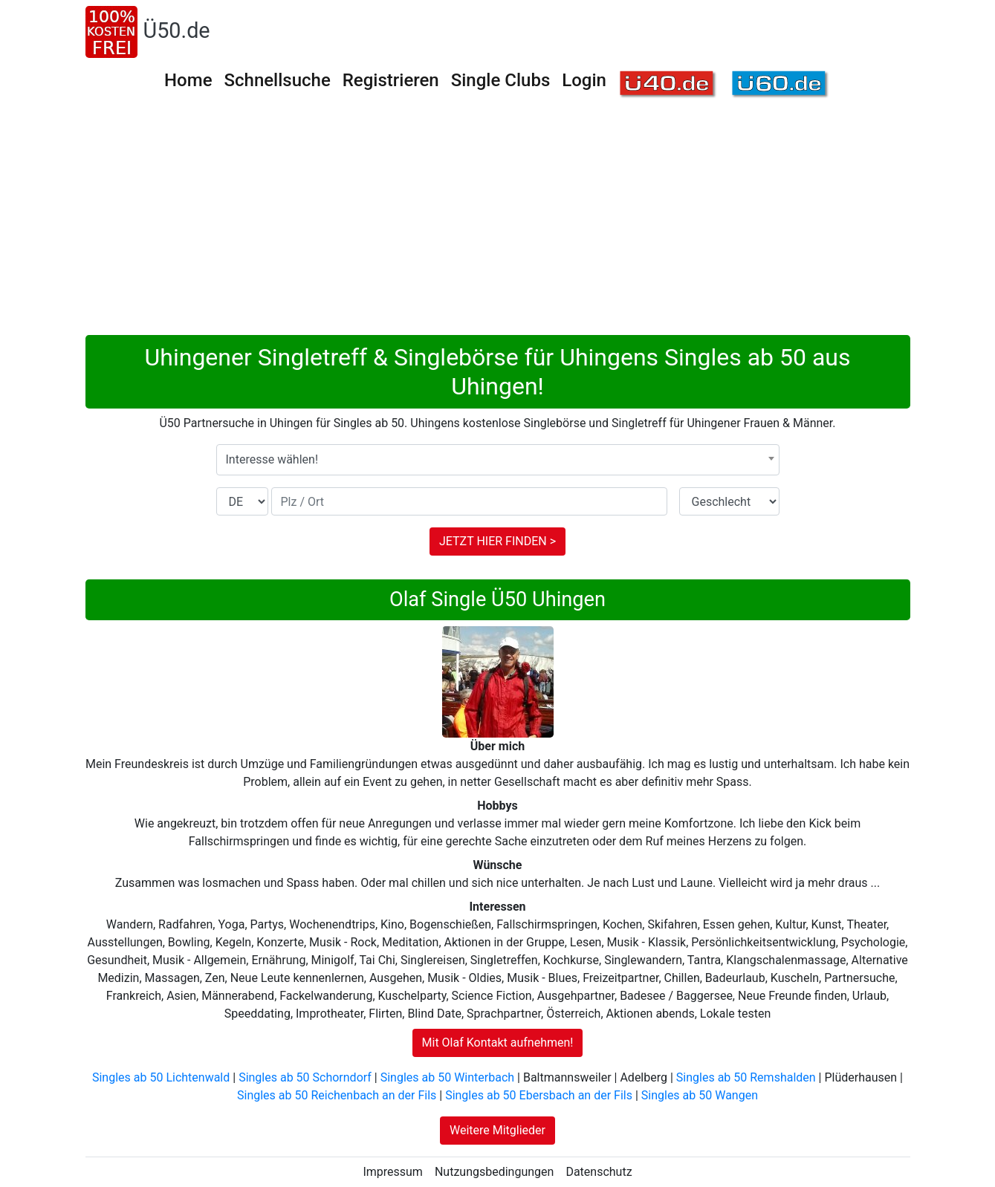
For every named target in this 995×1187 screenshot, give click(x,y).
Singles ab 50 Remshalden (746, 1077)
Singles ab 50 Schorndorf (305, 1077)
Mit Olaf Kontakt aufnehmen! (498, 1042)
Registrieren (391, 80)
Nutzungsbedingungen (494, 1172)
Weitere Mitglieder (497, 1130)
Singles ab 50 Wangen (699, 1095)
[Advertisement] (497, 224)
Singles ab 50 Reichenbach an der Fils (336, 1095)
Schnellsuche (277, 80)
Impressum (393, 1172)
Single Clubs (501, 80)
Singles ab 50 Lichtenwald (161, 1077)
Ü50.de (176, 30)
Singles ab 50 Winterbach (447, 1077)
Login (584, 80)
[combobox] (498, 459)
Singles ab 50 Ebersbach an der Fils (538, 1095)
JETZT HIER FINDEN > (497, 541)
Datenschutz (598, 1172)
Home (188, 80)
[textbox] (498, 460)
